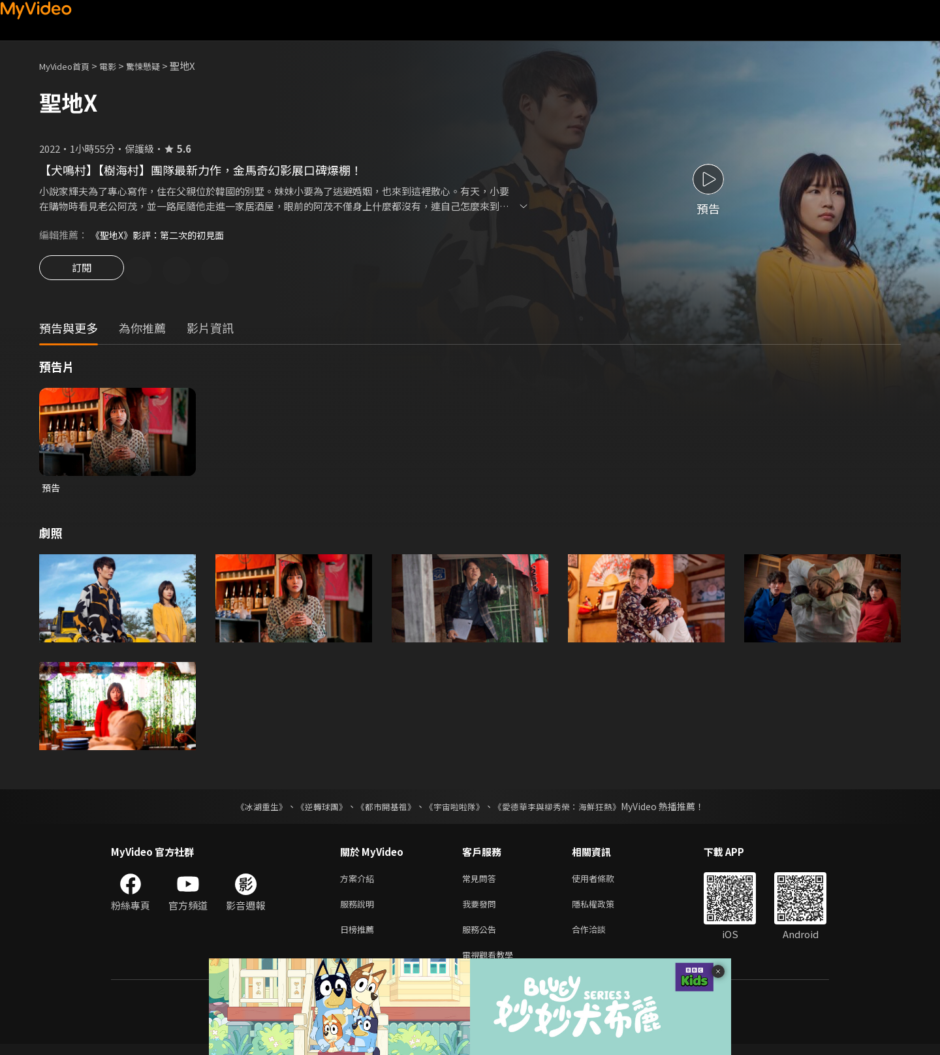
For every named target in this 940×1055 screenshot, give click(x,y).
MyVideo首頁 (69, 65)
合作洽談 (599, 937)
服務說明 (359, 910)
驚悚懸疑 (157, 65)
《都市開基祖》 (383, 809)
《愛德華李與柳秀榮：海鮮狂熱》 (565, 809)
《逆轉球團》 (314, 809)
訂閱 (81, 271)
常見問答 (481, 882)
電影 (118, 65)
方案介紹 (359, 882)
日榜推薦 (359, 937)
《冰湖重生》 (250, 809)
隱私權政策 (604, 910)
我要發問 (481, 910)
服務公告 (481, 937)
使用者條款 (604, 882)
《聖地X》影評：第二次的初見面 (162, 235)
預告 (51, 490)
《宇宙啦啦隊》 (456, 809)
